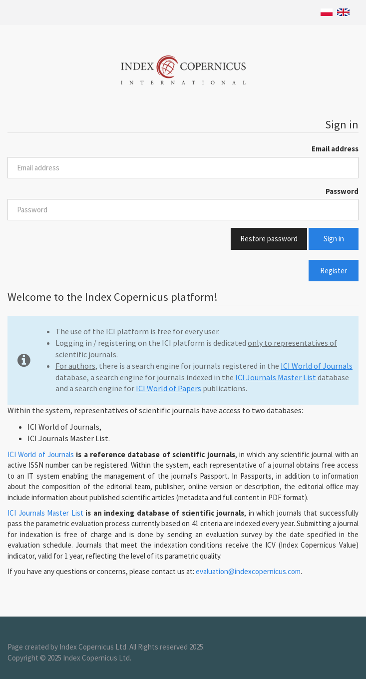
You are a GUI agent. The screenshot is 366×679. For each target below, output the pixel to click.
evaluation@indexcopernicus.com (248, 571)
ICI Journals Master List (275, 377)
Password (342, 191)
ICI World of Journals (317, 366)
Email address (335, 148)
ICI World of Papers (168, 388)
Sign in (334, 238)
